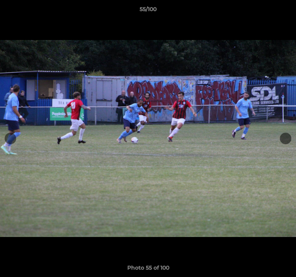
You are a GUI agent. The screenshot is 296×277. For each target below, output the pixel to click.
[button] (286, 11)
